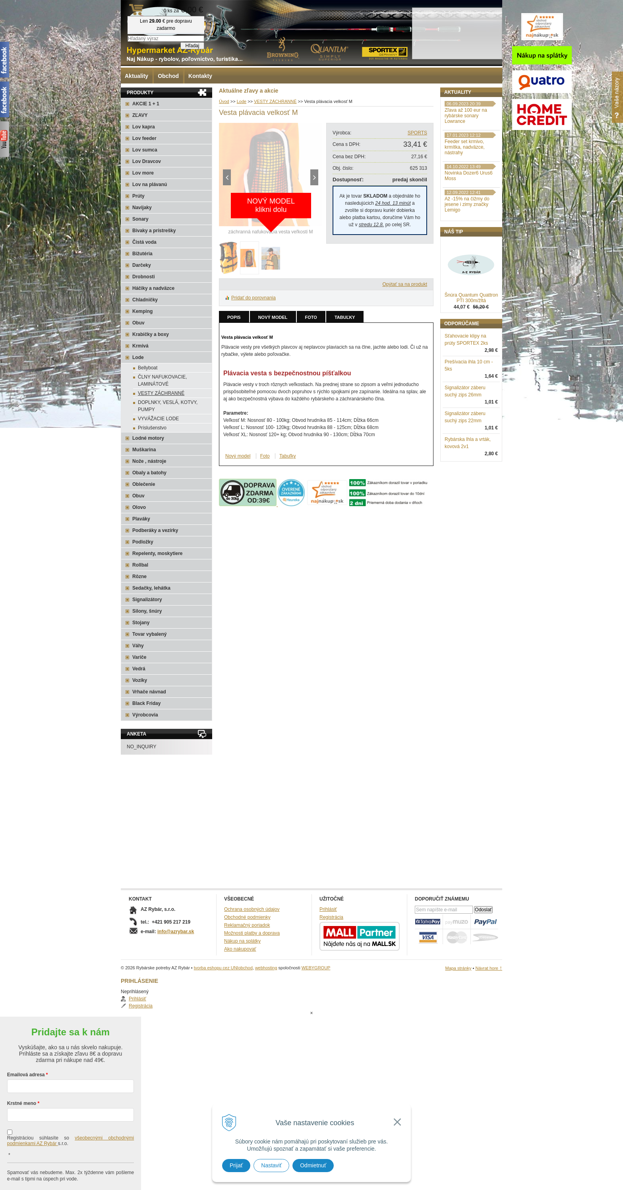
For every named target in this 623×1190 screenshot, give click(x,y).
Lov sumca (144, 150)
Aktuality (136, 76)
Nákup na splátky (242, 941)
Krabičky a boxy (150, 334)
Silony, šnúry (147, 611)
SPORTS (417, 133)
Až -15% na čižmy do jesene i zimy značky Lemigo (467, 245)
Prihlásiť (461, 110)
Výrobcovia (145, 715)
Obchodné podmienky (247, 917)
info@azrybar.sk (175, 931)
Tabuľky (345, 317)
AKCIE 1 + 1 (145, 104)
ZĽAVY (139, 115)
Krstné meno (21, 1071)
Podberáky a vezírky (155, 530)
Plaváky (141, 519)
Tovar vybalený (149, 634)
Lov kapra (143, 127)
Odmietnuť (313, 1165)
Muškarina (144, 449)
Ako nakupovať (240, 949)
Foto (311, 317)
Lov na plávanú (149, 184)
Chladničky (145, 300)
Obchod (168, 76)
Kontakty (200, 76)
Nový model (273, 317)
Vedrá (138, 669)
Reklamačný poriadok (247, 925)
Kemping (142, 311)
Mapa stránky (458, 968)
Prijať (236, 1165)
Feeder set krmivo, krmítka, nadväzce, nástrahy (465, 188)
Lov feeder (144, 138)
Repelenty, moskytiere (157, 553)
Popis (234, 317)
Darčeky (141, 265)
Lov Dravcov (146, 161)
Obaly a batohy (149, 473)
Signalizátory (147, 599)
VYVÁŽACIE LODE (158, 418)
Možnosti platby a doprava (252, 933)
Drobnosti (143, 277)
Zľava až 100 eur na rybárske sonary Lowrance (466, 157)
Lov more (143, 173)
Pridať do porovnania (253, 298)
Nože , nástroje (149, 461)
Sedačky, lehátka (151, 588)
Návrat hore (488, 968)
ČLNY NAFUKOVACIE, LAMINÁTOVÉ (162, 380)
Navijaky (142, 207)
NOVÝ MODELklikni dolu (271, 205)
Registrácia (464, 117)
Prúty (138, 196)
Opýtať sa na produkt (404, 284)
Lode (138, 357)
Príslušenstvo (152, 428)
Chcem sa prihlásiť (70, 1172)
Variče (139, 657)
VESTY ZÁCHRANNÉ (161, 393)
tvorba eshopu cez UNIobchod (223, 967)
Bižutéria (142, 253)
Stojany (140, 622)
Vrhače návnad (149, 692)
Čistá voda (144, 242)
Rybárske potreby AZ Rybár (160, 22)
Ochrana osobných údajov (251, 909)
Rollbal (140, 565)
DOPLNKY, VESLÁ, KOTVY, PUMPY (167, 406)
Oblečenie (143, 484)
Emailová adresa (26, 1043)
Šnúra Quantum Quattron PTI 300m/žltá (471, 339)
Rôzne (139, 576)
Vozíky (139, 680)
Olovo (139, 507)
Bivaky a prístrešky (154, 230)
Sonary (140, 219)
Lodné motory (148, 438)
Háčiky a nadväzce (153, 288)
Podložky (142, 542)
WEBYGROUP (316, 967)
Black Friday (146, 703)
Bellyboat (147, 368)
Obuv (138, 323)
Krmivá (140, 346)
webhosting (266, 967)
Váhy (138, 645)
